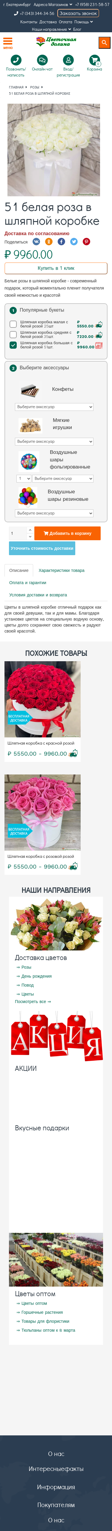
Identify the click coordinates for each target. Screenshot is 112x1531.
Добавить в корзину (67, 533)
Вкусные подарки (42, 1127)
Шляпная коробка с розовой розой (40, 856)
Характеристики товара (61, 570)
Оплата (65, 22)
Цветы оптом (35, 1293)
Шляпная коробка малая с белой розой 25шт (56, 324)
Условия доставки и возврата (38, 595)
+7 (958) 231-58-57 (92, 4)
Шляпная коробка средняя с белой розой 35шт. (56, 334)
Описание (18, 570)
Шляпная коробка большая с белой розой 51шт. (57, 345)
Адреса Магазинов (53, 4)
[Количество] (18, 533)
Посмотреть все (30, 1001)
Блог (77, 29)
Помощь (83, 22)
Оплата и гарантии (27, 582)
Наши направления (51, 29)
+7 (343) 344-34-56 (34, 13)
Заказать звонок (78, 13)
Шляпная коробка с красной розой (40, 743)
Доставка (48, 22)
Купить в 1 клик (56, 268)
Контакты (28, 22)
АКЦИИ (26, 1068)
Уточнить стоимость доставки (42, 548)
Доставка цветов (41, 957)
